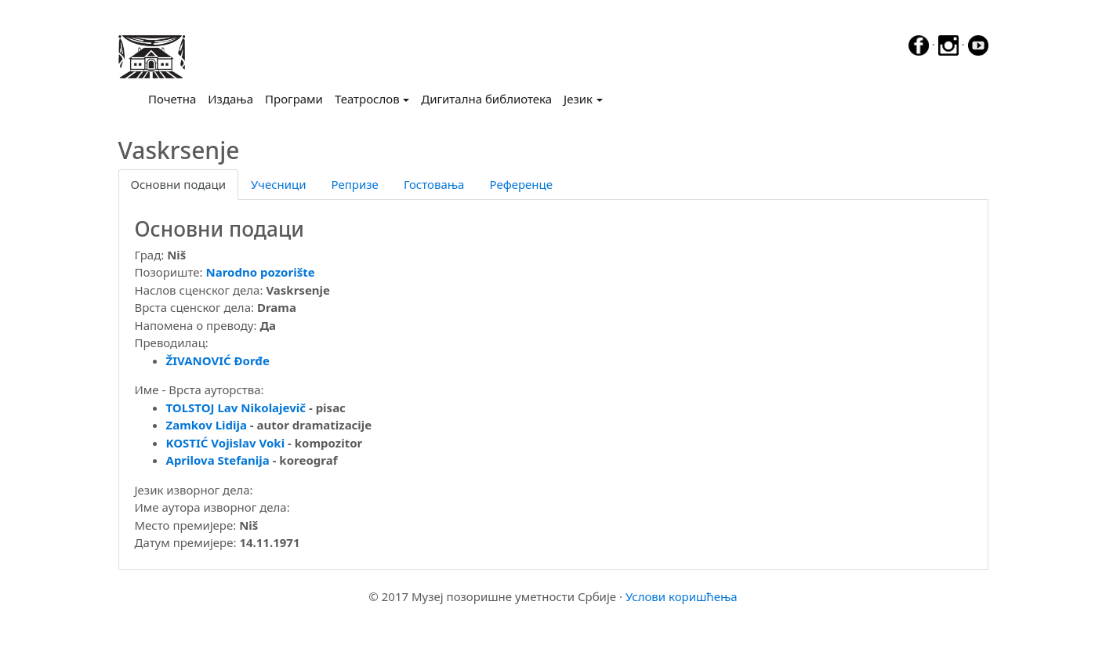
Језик (578, 99)
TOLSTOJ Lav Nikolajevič (236, 407)
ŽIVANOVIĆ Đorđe (218, 360)
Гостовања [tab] (434, 184)
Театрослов (367, 99)
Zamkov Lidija (206, 425)
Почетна (175, 98)
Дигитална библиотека (486, 99)
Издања (230, 99)
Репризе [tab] (355, 184)
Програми (294, 99)
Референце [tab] (521, 184)
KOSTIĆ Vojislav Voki (225, 443)
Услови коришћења (682, 596)
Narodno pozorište (260, 272)
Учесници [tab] (278, 184)
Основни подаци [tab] (179, 184)
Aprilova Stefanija (218, 460)
